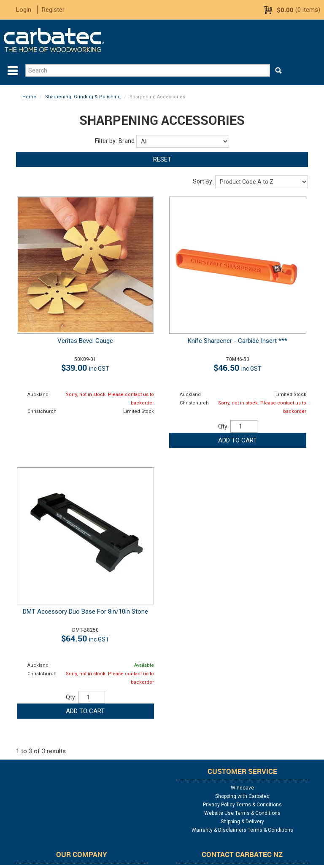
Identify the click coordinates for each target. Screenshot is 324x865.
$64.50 (85, 638)
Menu (12, 71)
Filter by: (106, 140)
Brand (127, 140)
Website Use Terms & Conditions (242, 813)
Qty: (223, 426)
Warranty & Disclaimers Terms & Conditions (242, 830)
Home (29, 97)
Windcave (242, 788)
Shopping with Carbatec (242, 796)
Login (23, 9)
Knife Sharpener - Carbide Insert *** (237, 341)
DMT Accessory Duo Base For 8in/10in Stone (85, 611)
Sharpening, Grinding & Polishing (83, 97)
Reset (162, 159)
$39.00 (85, 367)
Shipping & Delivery (242, 822)
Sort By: (203, 181)
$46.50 (237, 367)
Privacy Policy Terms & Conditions (242, 805)
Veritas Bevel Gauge (85, 341)
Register (53, 9)
